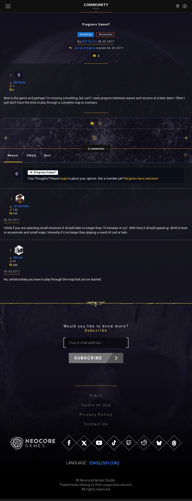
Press (96, 398)
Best (47, 156)
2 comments (96, 149)
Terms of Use (96, 407)
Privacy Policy (96, 417)
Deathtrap (86, 34)
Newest (13, 156)
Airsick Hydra (85, 48)
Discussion (106, 34)
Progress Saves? (43, 173)
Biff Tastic (89, 42)
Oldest (31, 156)
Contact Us (96, 426)
